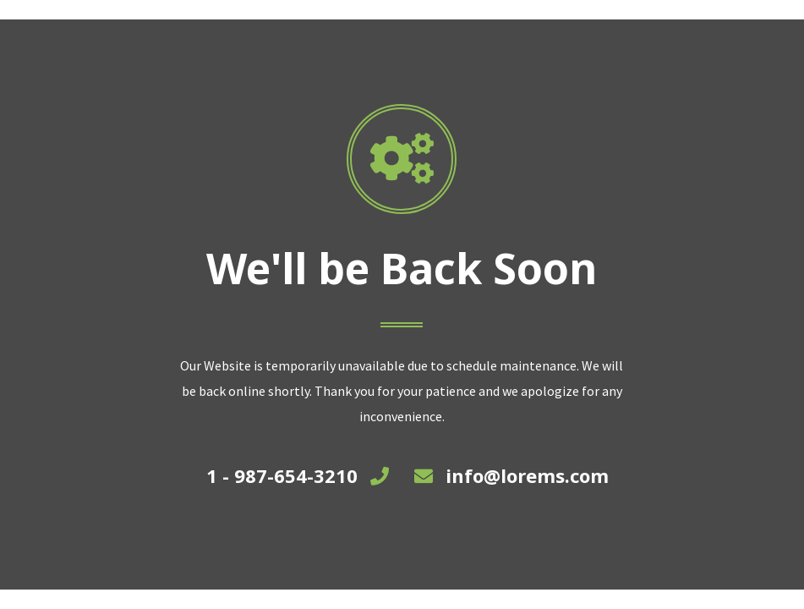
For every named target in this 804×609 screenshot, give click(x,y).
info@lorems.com (527, 475)
